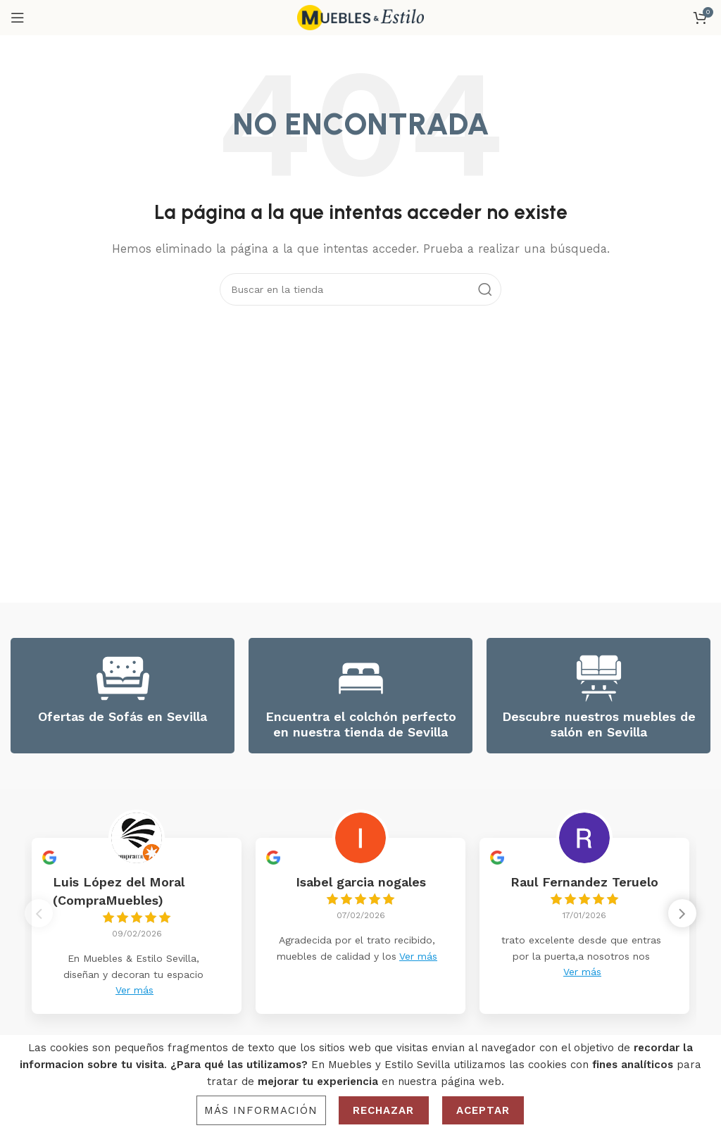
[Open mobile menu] (18, 18)
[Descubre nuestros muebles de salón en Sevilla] (598, 678)
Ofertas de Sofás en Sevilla (122, 716)
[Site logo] (360, 17)
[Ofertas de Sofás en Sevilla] (122, 678)
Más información (261, 1110)
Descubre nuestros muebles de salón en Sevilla (599, 724)
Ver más (134, 990)
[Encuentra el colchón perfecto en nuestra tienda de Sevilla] (360, 678)
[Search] (360, 289)
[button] (682, 917)
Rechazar (384, 1110)
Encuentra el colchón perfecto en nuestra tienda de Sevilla (360, 724)
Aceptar (483, 1110)
